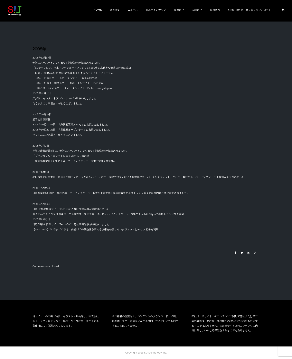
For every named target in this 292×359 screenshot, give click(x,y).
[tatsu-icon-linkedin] (283, 9)
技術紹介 (179, 9)
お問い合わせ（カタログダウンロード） (251, 9)
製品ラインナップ (156, 9)
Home (97, 9)
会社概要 (115, 9)
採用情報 (215, 9)
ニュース (133, 9)
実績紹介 (197, 9)
